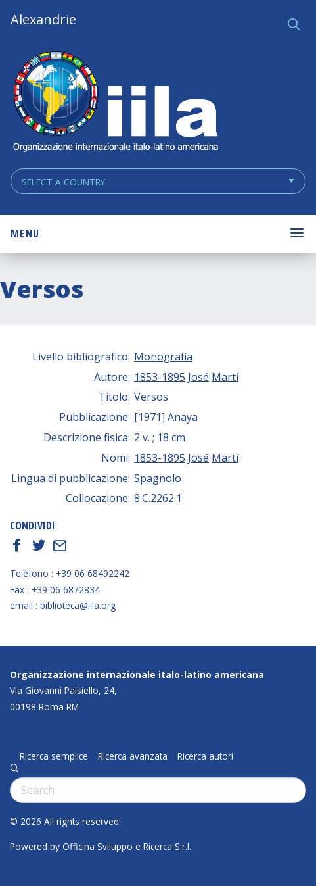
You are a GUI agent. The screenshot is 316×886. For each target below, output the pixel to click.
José (198, 377)
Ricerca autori (205, 756)
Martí (225, 377)
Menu (25, 233)
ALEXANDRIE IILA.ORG (115, 103)
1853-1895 (159, 377)
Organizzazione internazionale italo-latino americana (137, 674)
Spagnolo (157, 478)
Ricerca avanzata (133, 756)
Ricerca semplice (54, 756)
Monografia (163, 356)
